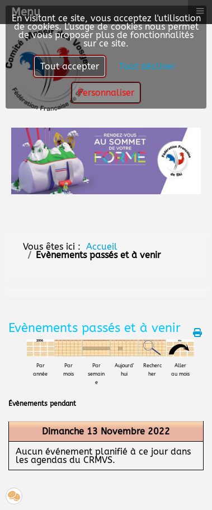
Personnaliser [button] (106, 92)
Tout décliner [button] (147, 66)
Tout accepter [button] (69, 66)
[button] (14, 496)
